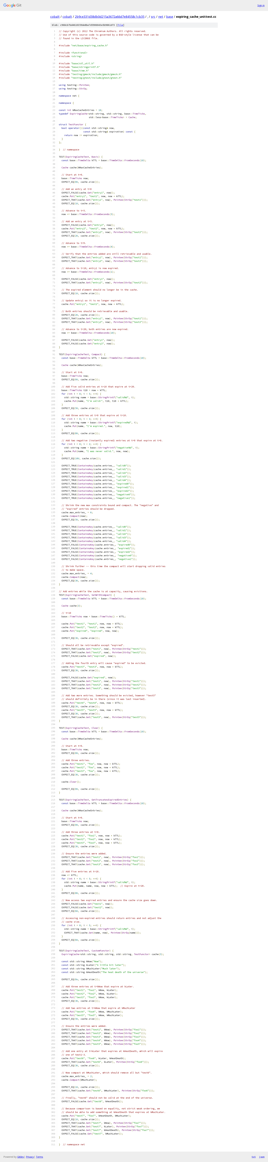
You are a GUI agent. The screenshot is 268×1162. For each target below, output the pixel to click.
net (160, 17)
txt (254, 1156)
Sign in (261, 5)
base (169, 17)
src (153, 17)
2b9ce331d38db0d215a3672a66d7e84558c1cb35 (109, 17)
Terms (39, 1156)
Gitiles (20, 1156)
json (262, 1156)
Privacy (30, 1156)
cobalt (55, 17)
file (120, 25)
